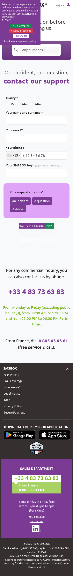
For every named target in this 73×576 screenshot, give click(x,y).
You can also (36, 519)
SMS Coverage (13, 381)
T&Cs (7, 400)
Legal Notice (12, 393)
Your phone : (15, 147)
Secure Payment (14, 412)
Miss (38, 104)
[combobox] (13, 155)
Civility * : (12, 98)
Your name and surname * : (25, 112)
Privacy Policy (13, 406)
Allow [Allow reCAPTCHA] (49, 225)
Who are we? (12, 387)
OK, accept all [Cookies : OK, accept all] (21, 26)
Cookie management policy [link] (20, 41)
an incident (20, 201)
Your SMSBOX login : (33, 165)
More (8, 19)
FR (57, 5)
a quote (17, 208)
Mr (12, 104)
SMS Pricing (11, 374)
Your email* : (15, 130)
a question (42, 201)
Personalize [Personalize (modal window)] (21, 35)
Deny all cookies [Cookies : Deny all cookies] (21, 30)
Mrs (24, 104)
